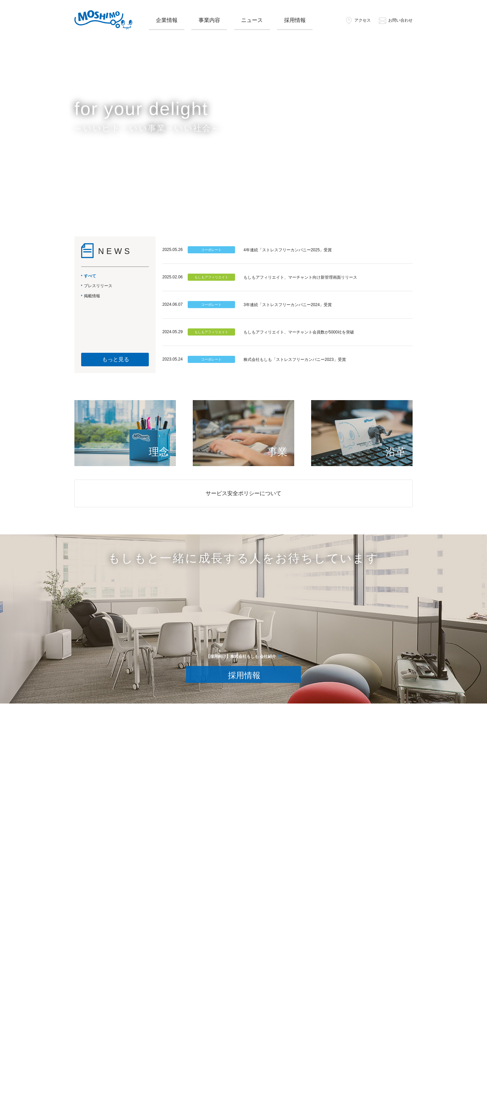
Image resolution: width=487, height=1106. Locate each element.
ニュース (252, 20)
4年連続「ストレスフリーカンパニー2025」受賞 (288, 250)
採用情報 (295, 20)
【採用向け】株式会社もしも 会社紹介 (241, 656)
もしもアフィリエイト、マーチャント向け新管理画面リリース (300, 277)
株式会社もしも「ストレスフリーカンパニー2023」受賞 (295, 359)
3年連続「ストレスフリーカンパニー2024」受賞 (288, 304)
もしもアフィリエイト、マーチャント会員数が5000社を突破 (299, 332)
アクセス (358, 20)
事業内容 (209, 20)
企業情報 (167, 20)
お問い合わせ (395, 20)
